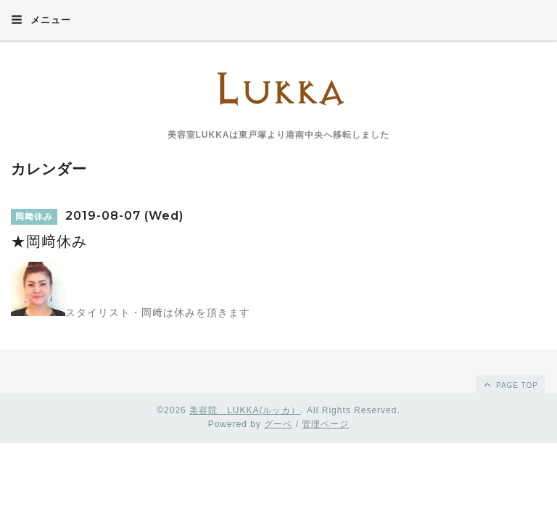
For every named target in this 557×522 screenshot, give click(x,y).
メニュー (41, 19)
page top (510, 384)
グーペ (278, 424)
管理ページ (325, 424)
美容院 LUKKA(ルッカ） (244, 410)
